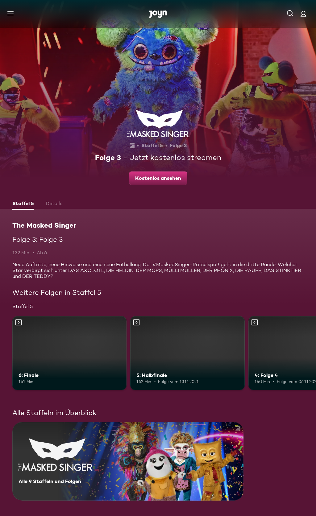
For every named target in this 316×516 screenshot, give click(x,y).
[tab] (23, 204)
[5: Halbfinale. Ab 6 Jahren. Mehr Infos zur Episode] (187, 353)
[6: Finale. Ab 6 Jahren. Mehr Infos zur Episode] (69, 353)
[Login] (303, 13)
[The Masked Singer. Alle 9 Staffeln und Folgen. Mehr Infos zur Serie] (127, 461)
